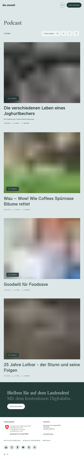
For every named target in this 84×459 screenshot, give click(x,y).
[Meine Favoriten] (63, 33)
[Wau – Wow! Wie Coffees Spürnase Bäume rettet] (42, 200)
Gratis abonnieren (74, 5)
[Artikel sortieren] (76, 33)
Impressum (46, 440)
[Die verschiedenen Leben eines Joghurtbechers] (42, 112)
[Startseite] (9, 5)
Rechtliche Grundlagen (12, 440)
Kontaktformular (48, 434)
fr (7, 454)
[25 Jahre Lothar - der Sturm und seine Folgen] (42, 366)
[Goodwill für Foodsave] (42, 283)
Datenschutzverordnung (31, 440)
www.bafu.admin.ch (49, 429)
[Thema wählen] (51, 33)
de (4, 454)
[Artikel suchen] (70, 33)
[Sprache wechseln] (62, 5)
